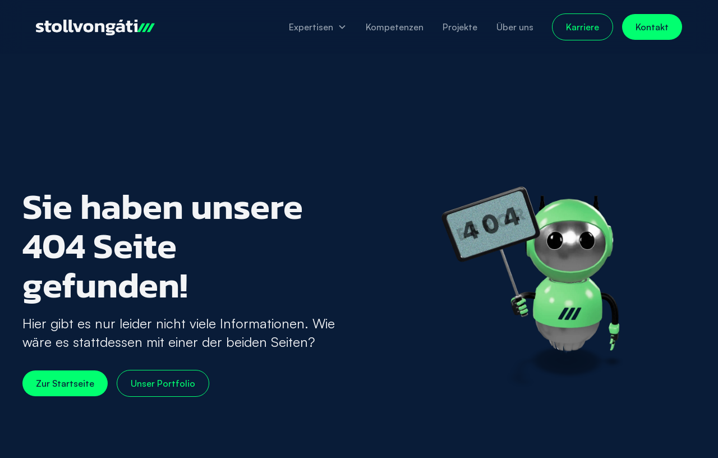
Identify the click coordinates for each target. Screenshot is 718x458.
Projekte (460, 27)
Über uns (514, 27)
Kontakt (652, 27)
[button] (317, 27)
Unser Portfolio (163, 383)
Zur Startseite (65, 383)
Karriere (582, 27)
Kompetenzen (395, 27)
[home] (95, 27)
